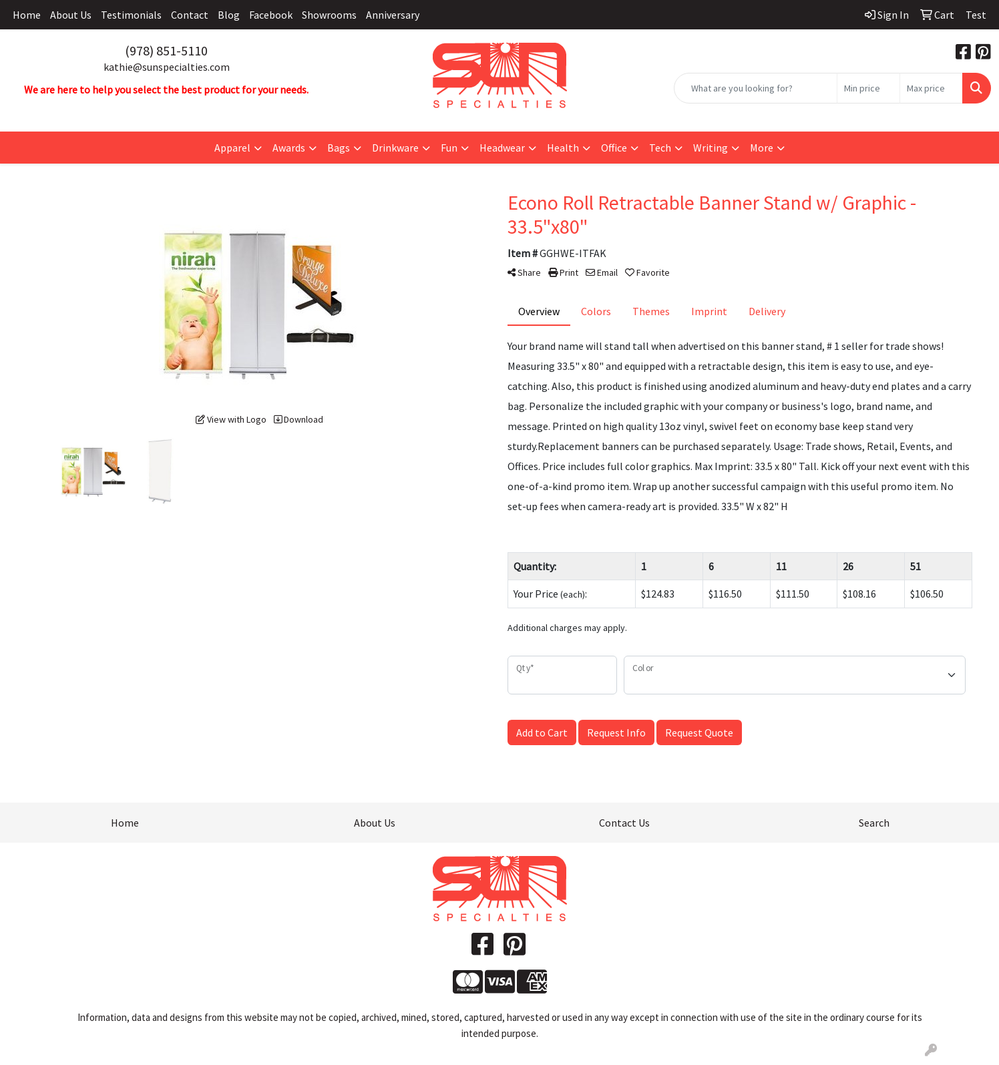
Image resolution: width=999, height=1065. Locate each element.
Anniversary (392, 14)
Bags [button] (338, 147)
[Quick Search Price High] (931, 88)
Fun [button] (449, 147)
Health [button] (563, 147)
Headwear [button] (502, 147)
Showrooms (329, 14)
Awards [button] (288, 147)
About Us (70, 14)
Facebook (270, 14)
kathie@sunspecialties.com (167, 66)
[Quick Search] (755, 88)
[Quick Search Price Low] (868, 88)
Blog (229, 14)
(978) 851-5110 (166, 50)
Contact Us (624, 822)
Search (874, 822)
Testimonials (131, 14)
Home (27, 14)
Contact (189, 14)
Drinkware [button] (395, 147)
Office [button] (614, 147)
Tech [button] (660, 147)
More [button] (761, 147)
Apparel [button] (232, 147)
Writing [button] (710, 147)
